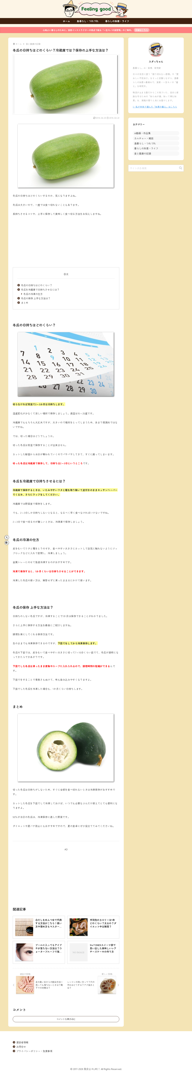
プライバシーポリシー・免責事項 (34, 1051)
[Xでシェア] (6, 537)
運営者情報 (22, 1042)
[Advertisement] (66, 242)
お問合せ (21, 1046)
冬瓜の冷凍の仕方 (33, 294)
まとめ (24, 302)
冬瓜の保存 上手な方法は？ (35, 298)
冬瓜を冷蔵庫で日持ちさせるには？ (40, 289)
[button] (6, 542)
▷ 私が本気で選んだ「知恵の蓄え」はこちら (155, 106)
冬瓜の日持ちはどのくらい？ (36, 285)
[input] (156, 168)
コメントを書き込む (66, 1019)
